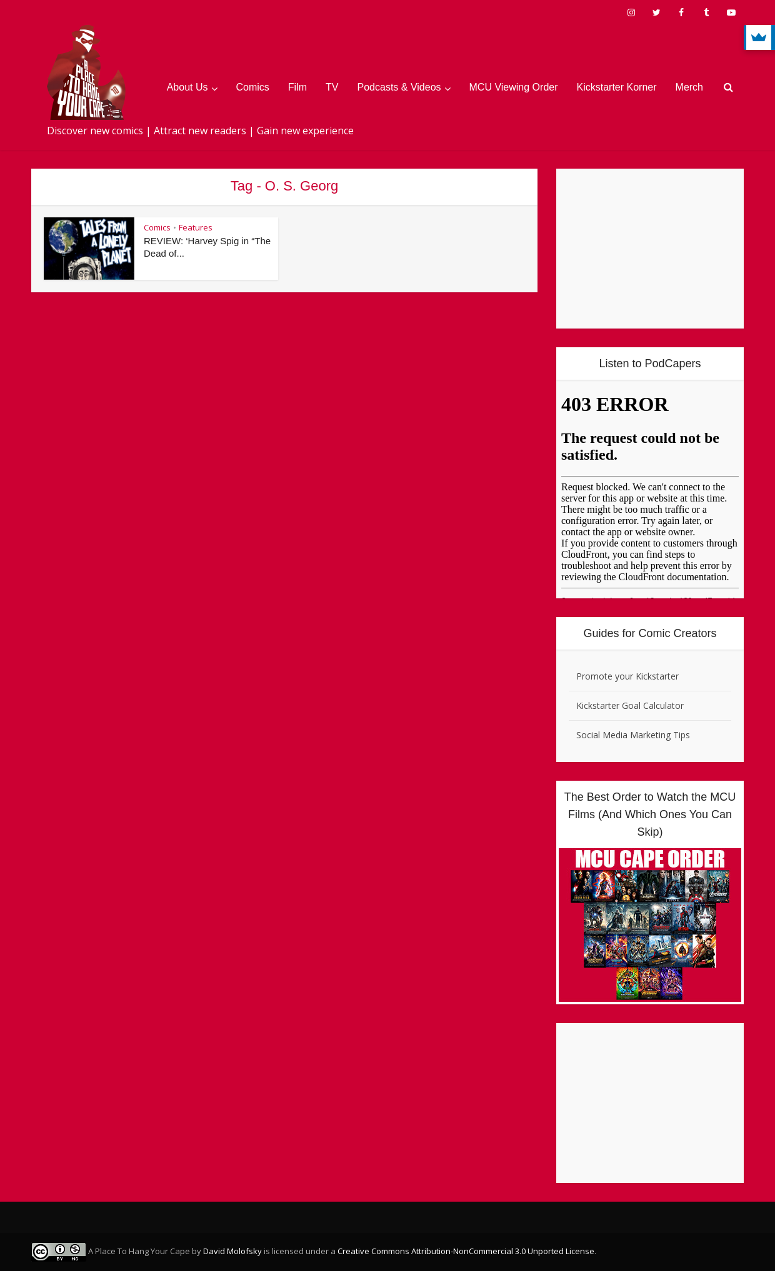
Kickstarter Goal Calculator (630, 705)
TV (332, 87)
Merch (689, 87)
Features (195, 227)
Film (297, 87)
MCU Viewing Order (513, 87)
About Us (187, 87)
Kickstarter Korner (617, 87)
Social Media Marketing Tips (633, 735)
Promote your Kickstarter (627, 676)
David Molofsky (232, 1251)
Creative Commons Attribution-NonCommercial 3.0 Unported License (466, 1251)
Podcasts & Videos (399, 87)
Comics (252, 87)
